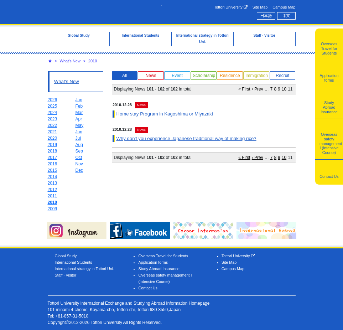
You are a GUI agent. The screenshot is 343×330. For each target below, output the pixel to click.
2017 (52, 157)
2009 (52, 208)
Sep (79, 151)
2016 (52, 163)
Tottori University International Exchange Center (105, 11)
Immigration (256, 75)
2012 (52, 189)
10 (284, 89)
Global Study (66, 256)
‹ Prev (257, 89)
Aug (79, 144)
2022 (52, 125)
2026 (52, 99)
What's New (70, 61)
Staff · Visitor (66, 275)
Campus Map (283, 7)
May (80, 125)
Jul (78, 138)
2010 (92, 61)
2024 (52, 112)
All (124, 75)
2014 (52, 176)
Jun (79, 131)
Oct (79, 157)
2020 (52, 138)
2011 (52, 196)
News (151, 75)
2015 (52, 170)
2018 (52, 151)
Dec (79, 170)
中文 (286, 16)
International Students (73, 262)
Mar (79, 112)
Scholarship (204, 75)
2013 (52, 183)
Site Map (260, 7)
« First (244, 89)
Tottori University (231, 7)
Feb (79, 106)
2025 (52, 106)
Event (177, 75)
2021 (52, 131)
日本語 (266, 16)
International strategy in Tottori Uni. (84, 269)
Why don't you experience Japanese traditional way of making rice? (186, 138)
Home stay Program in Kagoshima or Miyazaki (164, 114)
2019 (52, 144)
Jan (79, 99)
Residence (230, 75)
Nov (79, 163)
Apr (79, 119)
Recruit (282, 75)
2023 (52, 119)
